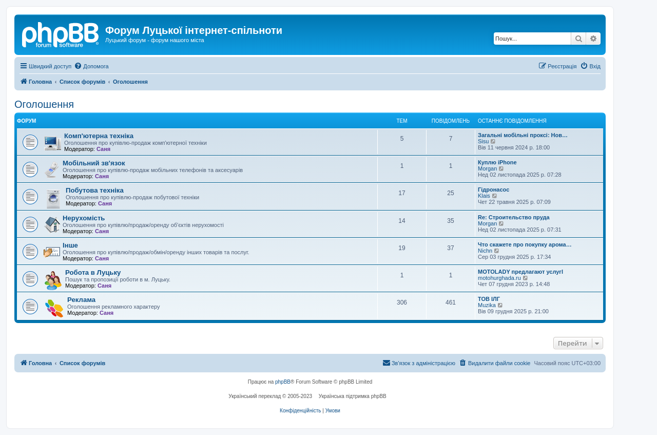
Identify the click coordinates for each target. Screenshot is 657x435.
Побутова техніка (95, 190)
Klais (484, 196)
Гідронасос (493, 189)
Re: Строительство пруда (514, 217)
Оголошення (44, 104)
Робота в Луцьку (93, 272)
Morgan (487, 168)
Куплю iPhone (497, 162)
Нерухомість (84, 218)
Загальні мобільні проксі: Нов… (523, 135)
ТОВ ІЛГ (489, 299)
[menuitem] (91, 66)
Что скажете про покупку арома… (525, 244)
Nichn (485, 251)
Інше (70, 245)
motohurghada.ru (499, 278)
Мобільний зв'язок (94, 163)
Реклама (81, 300)
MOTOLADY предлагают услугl (520, 272)
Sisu (483, 141)
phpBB (283, 382)
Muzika (487, 305)
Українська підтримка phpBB (353, 396)
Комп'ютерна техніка (98, 136)
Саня (103, 149)
